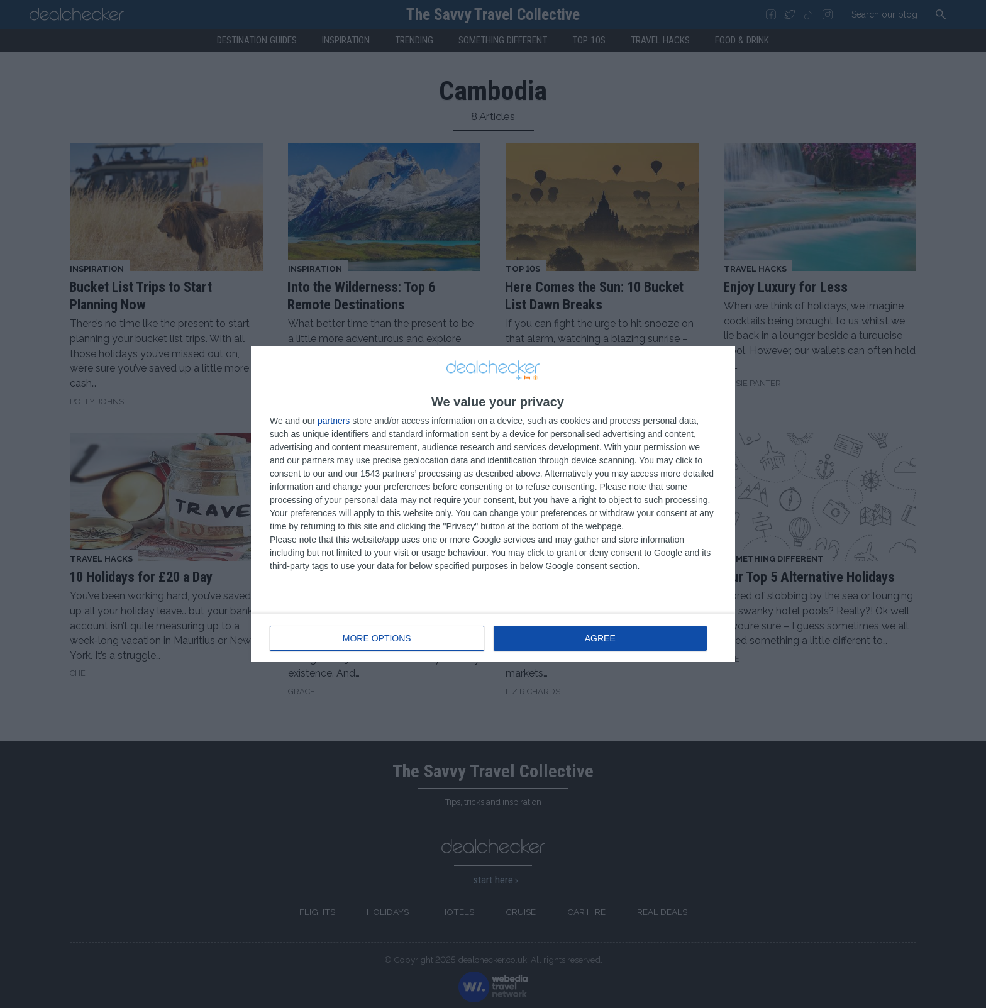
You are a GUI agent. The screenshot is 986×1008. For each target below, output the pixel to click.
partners (334, 420)
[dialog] (493, 504)
